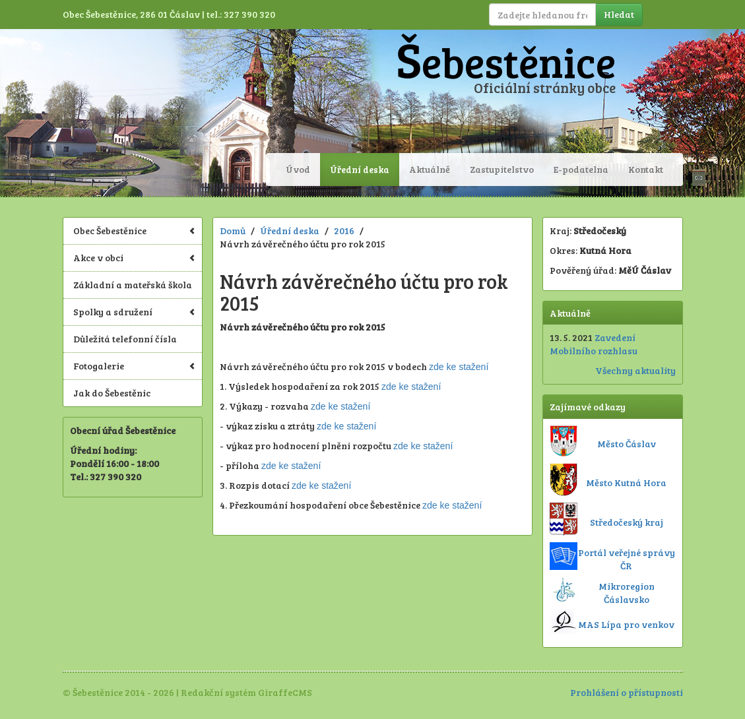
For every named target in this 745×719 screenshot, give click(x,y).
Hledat (619, 14)
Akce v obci (134, 257)
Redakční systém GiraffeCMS (246, 692)
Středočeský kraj (626, 522)
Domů (232, 230)
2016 (344, 230)
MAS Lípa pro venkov (626, 624)
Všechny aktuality (635, 370)
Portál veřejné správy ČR (626, 559)
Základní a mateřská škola (132, 284)
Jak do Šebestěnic (111, 393)
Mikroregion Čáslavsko (627, 593)
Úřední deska (359, 169)
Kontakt (645, 169)
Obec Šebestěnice (134, 230)
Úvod (298, 169)
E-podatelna (581, 169)
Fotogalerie (134, 366)
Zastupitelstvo (502, 169)
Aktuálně (429, 169)
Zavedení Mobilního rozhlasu (593, 344)
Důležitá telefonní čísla (125, 338)
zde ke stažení (458, 366)
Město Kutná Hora (626, 482)
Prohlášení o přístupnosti (626, 692)
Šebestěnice (506, 61)
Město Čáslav (626, 443)
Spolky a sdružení (134, 311)
